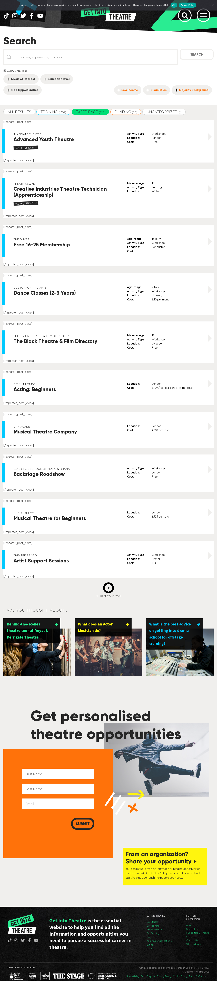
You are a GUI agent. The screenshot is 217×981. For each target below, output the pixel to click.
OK (173, 5)
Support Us (192, 922)
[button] (19, 115)
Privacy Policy (164, 969)
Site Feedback (193, 937)
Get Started (152, 915)
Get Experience (154, 922)
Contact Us (192, 933)
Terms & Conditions (199, 969)
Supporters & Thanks (197, 925)
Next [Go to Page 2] (109, 590)
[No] (212, 5)
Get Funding (153, 926)
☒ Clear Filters (15, 74)
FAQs (189, 929)
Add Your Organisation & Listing (160, 936)
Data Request (148, 969)
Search (196, 58)
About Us (191, 918)
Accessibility (133, 969)
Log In (150, 941)
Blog (149, 930)
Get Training (153, 918)
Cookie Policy (180, 969)
